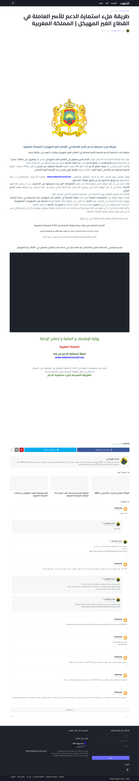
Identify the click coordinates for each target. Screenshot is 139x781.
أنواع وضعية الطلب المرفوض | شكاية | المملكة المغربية (30, 494)
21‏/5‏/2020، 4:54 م (118, 658)
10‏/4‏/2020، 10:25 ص (117, 509)
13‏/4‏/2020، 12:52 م (110, 600)
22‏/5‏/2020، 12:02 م (117, 693)
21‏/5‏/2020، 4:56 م (118, 676)
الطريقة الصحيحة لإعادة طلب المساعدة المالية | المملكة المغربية (71, 494)
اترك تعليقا (69, 709)
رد (126, 516)
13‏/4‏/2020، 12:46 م (110, 580)
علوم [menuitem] (101, 3)
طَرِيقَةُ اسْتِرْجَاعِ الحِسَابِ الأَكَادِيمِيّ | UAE (114, 493)
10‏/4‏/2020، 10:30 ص (110, 524)
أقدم (12, 715)
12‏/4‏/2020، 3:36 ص (117, 542)
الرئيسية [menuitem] (114, 3)
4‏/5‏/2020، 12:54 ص (117, 638)
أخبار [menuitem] (107, 3)
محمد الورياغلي (112, 459)
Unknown (118, 507)
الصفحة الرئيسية (124, 11)
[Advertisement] (69, 65)
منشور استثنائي (114, 11)
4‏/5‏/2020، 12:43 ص (117, 620)
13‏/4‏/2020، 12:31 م (117, 564)
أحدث (126, 715)
